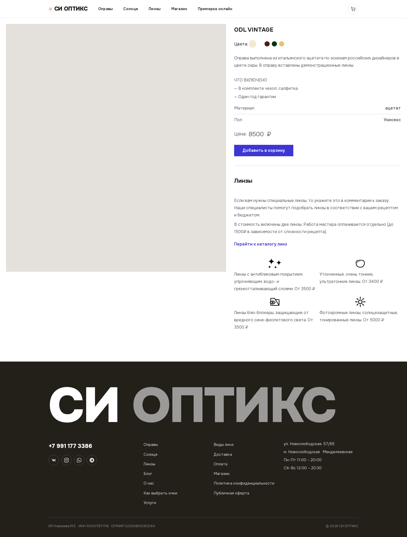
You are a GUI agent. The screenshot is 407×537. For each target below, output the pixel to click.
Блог (148, 473)
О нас (149, 483)
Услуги (150, 502)
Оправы (105, 8)
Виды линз (224, 444)
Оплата (220, 464)
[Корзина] (353, 8)
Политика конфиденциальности (244, 483)
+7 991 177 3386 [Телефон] (70, 446)
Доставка (223, 454)
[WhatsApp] (79, 460)
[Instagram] (66, 460)
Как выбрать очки (160, 493)
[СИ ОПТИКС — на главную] (68, 9)
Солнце (130, 8)
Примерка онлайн (215, 8)
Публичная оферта (231, 493)
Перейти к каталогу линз (260, 244)
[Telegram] (92, 460)
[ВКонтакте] (54, 460)
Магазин (179, 8)
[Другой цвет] (252, 43)
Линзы (154, 8)
